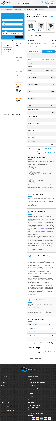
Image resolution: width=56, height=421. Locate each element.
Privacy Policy (32, 385)
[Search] (19, 37)
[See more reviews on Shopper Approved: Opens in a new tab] (11, 114)
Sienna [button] (4, 24)
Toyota (52, 331)
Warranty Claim (10, 410)
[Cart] (48, 7)
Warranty (3, 385)
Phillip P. (17, 45)
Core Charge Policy (33, 388)
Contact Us (31, 393)
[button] (12, 40)
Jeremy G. (18, 100)
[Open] (34, 30)
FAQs (30, 379)
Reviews (3, 382)
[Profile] (52, 7)
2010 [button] (4, 28)
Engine (52, 328)
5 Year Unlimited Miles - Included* (48, 59)
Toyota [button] (4, 19)
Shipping (30, 396)
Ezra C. (17, 72)
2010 (52, 338)
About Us (3, 379)
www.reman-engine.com (35, 405)
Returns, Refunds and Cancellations (36, 382)
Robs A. (17, 59)
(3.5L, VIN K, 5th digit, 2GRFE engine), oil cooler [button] (11, 33)
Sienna (52, 335)
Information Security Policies (35, 390)
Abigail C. (18, 86)
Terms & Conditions (33, 399)
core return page (43, 228)
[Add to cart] (49, 51)
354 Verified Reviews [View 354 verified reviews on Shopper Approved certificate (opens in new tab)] (7, 49)
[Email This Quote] (34, 51)
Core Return (10, 406)
